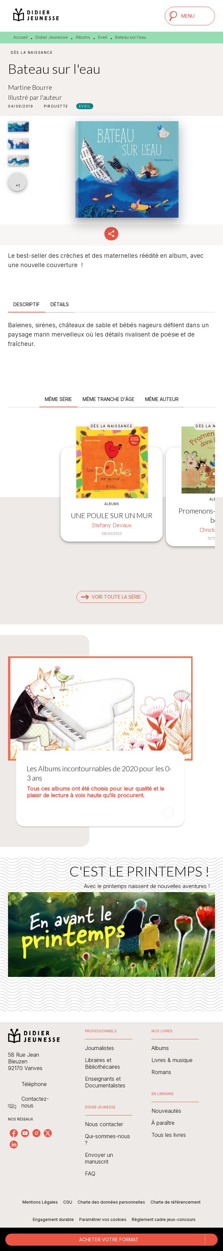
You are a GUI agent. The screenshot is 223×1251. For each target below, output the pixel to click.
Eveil (102, 37)
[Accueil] (36, 16)
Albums (83, 37)
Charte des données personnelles (111, 1202)
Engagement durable (53, 1219)
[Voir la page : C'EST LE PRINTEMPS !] (111, 926)
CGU (67, 1202)
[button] (56, 106)
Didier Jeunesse (51, 37)
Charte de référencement (175, 1202)
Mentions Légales (40, 1202)
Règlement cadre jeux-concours (164, 1219)
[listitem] (13, 1133)
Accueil (20, 37)
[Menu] (190, 16)
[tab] (26, 304)
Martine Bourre (30, 87)
